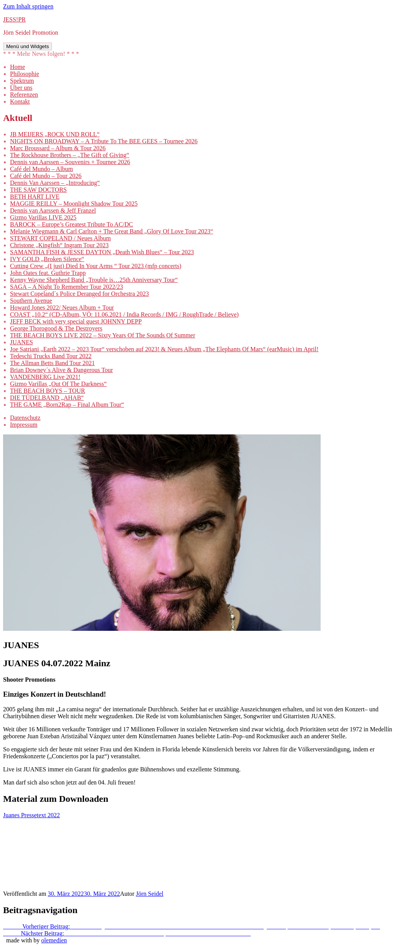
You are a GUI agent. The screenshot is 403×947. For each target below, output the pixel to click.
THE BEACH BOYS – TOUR (47, 390)
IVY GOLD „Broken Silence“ (47, 259)
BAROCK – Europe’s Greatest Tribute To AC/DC (71, 224)
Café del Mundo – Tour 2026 (46, 176)
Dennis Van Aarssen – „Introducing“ (55, 182)
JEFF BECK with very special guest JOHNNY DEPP (76, 321)
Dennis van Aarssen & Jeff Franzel (53, 210)
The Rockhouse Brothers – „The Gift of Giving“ (69, 155)
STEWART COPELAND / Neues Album (60, 238)
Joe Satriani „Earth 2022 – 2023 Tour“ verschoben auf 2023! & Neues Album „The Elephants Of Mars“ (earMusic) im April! (164, 349)
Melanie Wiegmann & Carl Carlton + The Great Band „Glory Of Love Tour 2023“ (111, 231)
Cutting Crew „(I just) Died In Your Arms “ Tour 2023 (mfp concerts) (95, 266)
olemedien (54, 940)
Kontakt (20, 101)
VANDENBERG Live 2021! (45, 377)
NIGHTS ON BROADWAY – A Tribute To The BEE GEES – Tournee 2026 (103, 141)
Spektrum (22, 80)
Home (17, 67)
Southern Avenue (31, 300)
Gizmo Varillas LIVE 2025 (43, 217)
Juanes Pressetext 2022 (31, 815)
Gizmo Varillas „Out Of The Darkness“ (58, 383)
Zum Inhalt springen (28, 6)
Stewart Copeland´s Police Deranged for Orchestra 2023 (79, 293)
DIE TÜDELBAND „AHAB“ (47, 397)
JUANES (21, 342)
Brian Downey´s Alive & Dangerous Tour (61, 370)
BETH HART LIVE (35, 196)
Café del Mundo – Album (41, 169)
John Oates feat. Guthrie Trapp (48, 273)
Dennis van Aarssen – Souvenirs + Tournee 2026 (70, 162)
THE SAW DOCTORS (38, 189)
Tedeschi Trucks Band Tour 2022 (51, 356)
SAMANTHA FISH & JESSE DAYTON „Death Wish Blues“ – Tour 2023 (102, 252)
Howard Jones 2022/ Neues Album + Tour (62, 307)
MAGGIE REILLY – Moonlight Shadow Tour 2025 (73, 203)
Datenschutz (25, 417)
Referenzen (24, 94)
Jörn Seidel (150, 893)
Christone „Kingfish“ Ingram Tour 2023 (59, 245)
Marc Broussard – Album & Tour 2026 (57, 148)
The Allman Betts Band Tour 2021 (52, 363)
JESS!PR (14, 19)
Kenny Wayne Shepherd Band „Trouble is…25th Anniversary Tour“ (94, 280)
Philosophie (24, 73)
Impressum (23, 424)
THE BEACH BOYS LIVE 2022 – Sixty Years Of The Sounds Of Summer (102, 335)
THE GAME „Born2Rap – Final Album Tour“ (67, 404)
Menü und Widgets (27, 46)
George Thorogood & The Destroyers (56, 328)
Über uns (21, 87)
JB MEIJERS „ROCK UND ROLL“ (55, 134)
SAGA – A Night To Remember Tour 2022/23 (66, 286)
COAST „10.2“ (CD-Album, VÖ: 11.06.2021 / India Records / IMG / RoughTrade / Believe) (124, 314)
